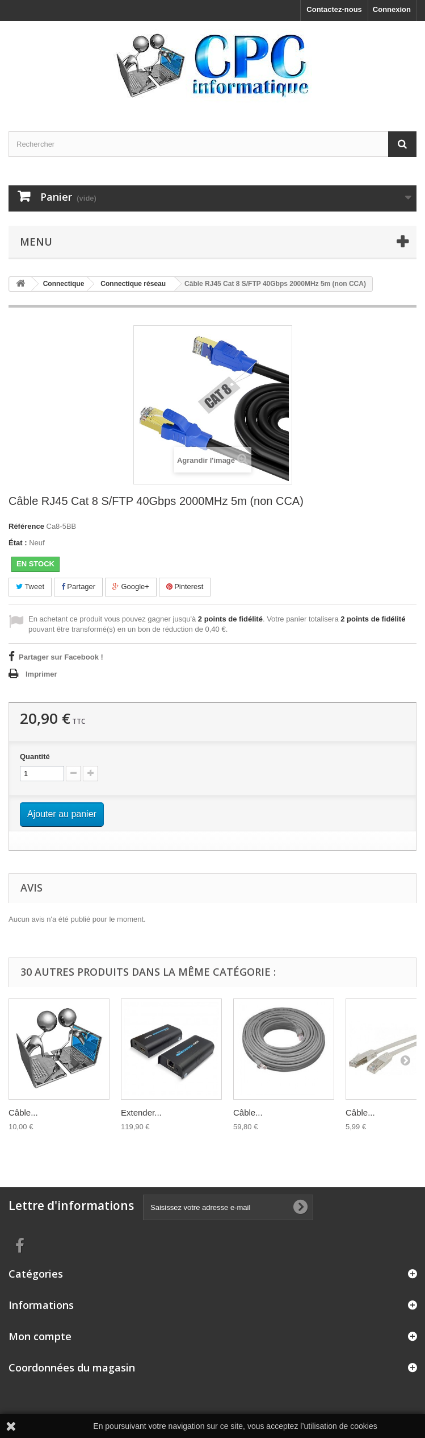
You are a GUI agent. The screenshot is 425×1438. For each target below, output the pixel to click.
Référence (26, 526)
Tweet (30, 586)
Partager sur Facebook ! (61, 657)
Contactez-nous (334, 9)
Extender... (141, 1112)
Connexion (392, 9)
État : (18, 542)
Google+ (130, 586)
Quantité (35, 756)
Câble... (23, 1112)
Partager (78, 586)
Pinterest (185, 586)
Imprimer (41, 674)
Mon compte (40, 1336)
